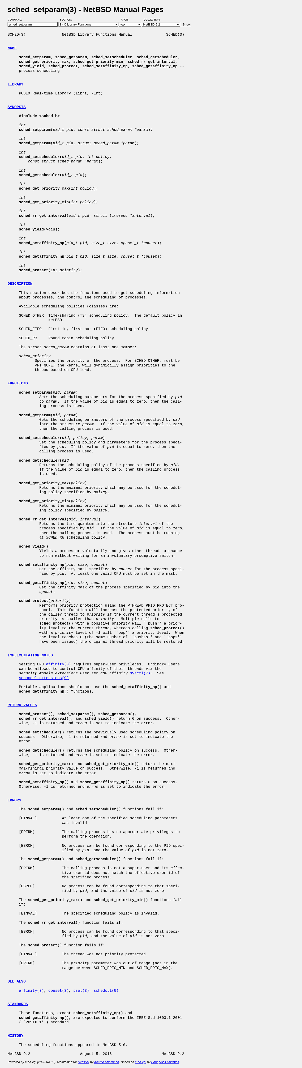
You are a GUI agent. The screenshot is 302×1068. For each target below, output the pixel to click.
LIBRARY (15, 84)
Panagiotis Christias (165, 1062)
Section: (67, 19)
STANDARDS (18, 1004)
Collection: (152, 19)
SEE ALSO (17, 981)
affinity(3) (58, 664)
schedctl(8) (106, 990)
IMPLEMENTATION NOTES (30, 655)
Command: (16, 19)
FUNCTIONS (18, 383)
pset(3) (81, 990)
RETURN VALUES (22, 705)
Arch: (127, 19)
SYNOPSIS (17, 107)
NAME (12, 48)
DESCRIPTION (20, 283)
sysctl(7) (140, 673)
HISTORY (15, 1035)
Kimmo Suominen (106, 1062)
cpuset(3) (58, 990)
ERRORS (14, 800)
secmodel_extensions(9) (44, 678)
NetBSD (83, 1062)
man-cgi (140, 1062)
